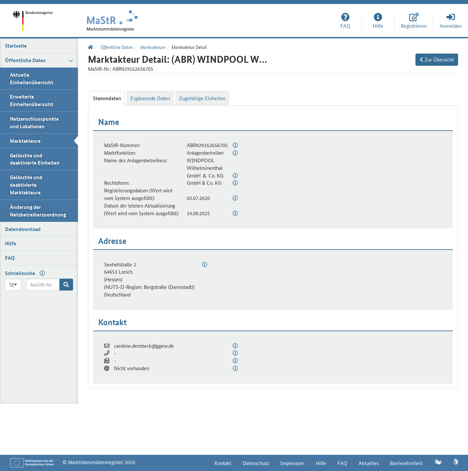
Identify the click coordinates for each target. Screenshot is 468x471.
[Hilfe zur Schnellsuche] (40, 272)
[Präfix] (13, 285)
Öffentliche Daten (116, 47)
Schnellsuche (20, 273)
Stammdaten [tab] (107, 98)
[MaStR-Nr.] (42, 285)
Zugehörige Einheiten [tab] (202, 98)
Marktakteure (152, 47)
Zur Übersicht (437, 59)
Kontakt (222, 462)
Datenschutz (256, 462)
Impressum (292, 462)
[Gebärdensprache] (438, 462)
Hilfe (321, 462)
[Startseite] (35, 16)
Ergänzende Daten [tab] (150, 98)
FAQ (342, 462)
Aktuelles (369, 462)
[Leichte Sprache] (455, 462)
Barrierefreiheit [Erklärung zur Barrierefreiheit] (406, 462)
